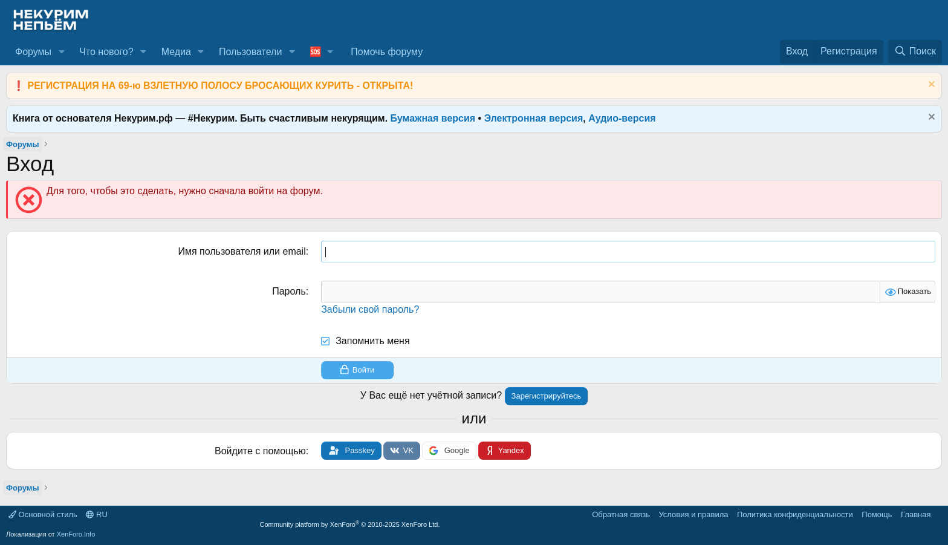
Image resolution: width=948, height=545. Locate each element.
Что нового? (106, 52)
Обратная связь (621, 514)
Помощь (877, 514)
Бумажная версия (433, 118)
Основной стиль (42, 514)
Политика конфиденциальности (795, 514)
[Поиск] (915, 51)
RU (96, 514)
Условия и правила (693, 514)
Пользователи (250, 52)
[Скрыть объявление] (930, 85)
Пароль (289, 291)
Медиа (176, 52)
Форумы (33, 52)
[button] (61, 52)
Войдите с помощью (260, 451)
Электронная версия (533, 118)
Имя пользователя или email (241, 251)
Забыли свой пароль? (370, 309)
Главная (915, 514)
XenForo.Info (76, 534)
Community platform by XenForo (350, 524)
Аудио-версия (622, 118)
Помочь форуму (387, 52)
